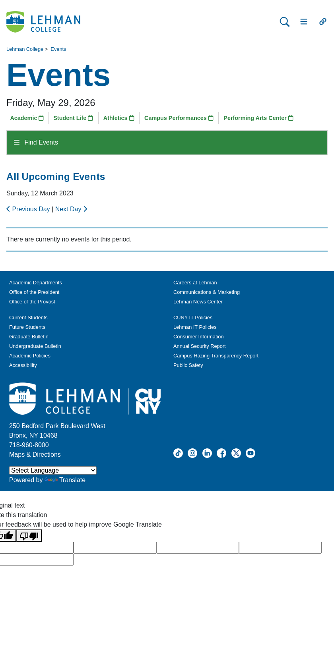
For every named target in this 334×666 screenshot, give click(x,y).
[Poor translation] (29, 535)
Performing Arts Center (258, 118)
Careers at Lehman (195, 283)
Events (58, 49)
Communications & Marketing (206, 292)
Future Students (27, 327)
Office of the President (34, 292)
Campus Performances (179, 118)
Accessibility (23, 365)
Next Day (71, 209)
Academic (27, 118)
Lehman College (24, 49)
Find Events (36, 142)
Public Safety (188, 365)
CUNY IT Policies (192, 317)
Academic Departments (35, 283)
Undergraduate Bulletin (35, 346)
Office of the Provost (32, 302)
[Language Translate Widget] (53, 470)
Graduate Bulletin (29, 337)
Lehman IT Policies (195, 327)
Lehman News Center (198, 302)
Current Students (28, 317)
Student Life (73, 118)
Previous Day (29, 209)
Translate (65, 480)
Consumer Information (198, 337)
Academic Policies (29, 356)
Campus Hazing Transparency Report (215, 356)
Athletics (118, 118)
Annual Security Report (199, 346)
